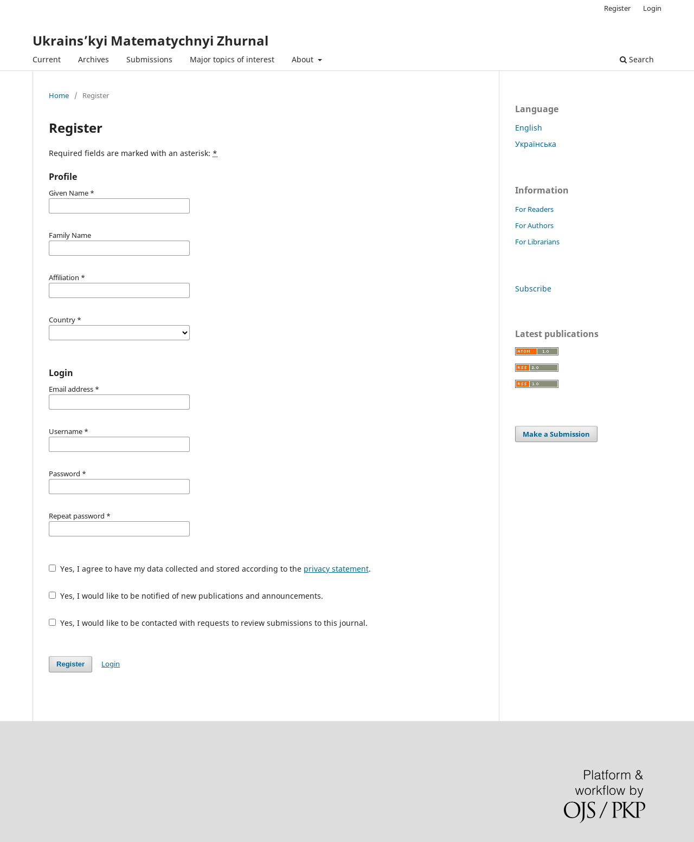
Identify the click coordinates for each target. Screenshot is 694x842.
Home (59, 95)
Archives (93, 59)
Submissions (149, 59)
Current (47, 59)
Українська (535, 144)
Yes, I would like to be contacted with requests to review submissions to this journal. (208, 623)
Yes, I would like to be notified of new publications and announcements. (186, 596)
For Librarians (537, 242)
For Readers (534, 209)
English (528, 127)
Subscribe (533, 288)
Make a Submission (556, 434)
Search (637, 59)
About (304, 59)
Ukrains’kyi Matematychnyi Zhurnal (150, 40)
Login (652, 8)
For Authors (534, 225)
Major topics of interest (232, 59)
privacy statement (336, 569)
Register (617, 8)
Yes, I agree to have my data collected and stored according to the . (210, 569)
